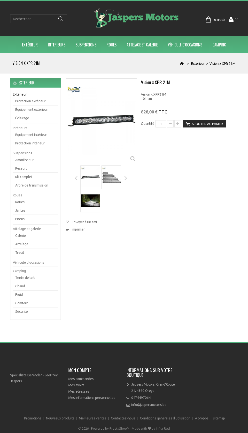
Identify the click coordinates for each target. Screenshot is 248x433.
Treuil (19, 252)
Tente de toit (25, 278)
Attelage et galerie (142, 45)
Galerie (20, 236)
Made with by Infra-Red (151, 428)
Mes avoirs (76, 385)
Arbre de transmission (31, 185)
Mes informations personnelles (91, 398)
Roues (111, 45)
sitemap (219, 418)
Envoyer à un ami (84, 222)
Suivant (126, 177)
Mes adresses (78, 391)
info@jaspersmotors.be (148, 405)
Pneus (20, 219)
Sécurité (21, 312)
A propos (202, 418)
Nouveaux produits (60, 418)
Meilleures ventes (93, 418)
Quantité (147, 124)
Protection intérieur (30, 143)
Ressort (21, 168)
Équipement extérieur (31, 110)
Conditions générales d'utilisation (165, 418)
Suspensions (86, 45)
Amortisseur (24, 160)
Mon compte (79, 369)
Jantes (20, 210)
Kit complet (23, 177)
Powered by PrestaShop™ (110, 428)
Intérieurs (56, 45)
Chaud (20, 286)
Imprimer (78, 229)
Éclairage (22, 118)
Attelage (21, 244)
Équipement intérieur (31, 135)
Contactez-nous (123, 418)
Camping (219, 45)
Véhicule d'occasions (185, 45)
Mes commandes (81, 379)
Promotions (33, 418)
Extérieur (30, 45)
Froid (19, 295)
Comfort (21, 303)
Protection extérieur (30, 101)
